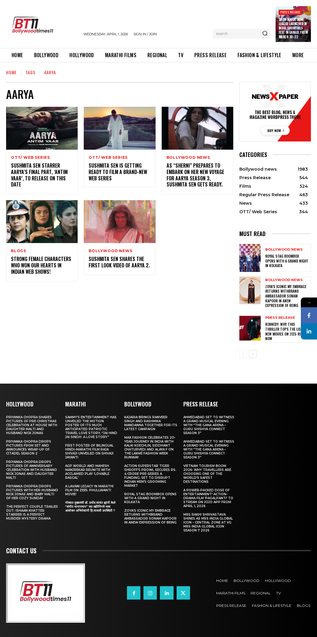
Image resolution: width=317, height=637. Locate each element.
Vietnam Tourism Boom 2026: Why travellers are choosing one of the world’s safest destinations (207, 473)
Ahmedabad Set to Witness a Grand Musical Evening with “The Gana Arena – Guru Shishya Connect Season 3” (208, 425)
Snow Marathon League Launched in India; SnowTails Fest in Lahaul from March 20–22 (293, 28)
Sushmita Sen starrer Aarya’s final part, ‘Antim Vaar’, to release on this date (39, 175)
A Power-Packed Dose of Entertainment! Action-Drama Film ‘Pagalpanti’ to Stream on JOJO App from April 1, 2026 (208, 498)
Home (11, 72)
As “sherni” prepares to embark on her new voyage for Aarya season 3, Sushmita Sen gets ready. (195, 175)
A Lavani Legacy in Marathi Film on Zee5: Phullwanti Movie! (89, 490)
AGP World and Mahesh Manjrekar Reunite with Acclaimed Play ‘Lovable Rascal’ (87, 471)
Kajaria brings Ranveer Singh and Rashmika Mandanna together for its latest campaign (150, 423)
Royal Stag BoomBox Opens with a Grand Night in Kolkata (286, 260)
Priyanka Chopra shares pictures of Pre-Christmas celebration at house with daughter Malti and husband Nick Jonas (31, 425)
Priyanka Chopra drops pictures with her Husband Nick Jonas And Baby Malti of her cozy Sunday (32, 492)
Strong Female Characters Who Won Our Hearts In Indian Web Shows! (41, 265)
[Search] (265, 34)
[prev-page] (243, 354)
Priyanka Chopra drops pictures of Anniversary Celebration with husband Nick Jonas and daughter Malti (31, 469)
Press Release (290, 12)
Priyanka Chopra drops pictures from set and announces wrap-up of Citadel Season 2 (28, 447)
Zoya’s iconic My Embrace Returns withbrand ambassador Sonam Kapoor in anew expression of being (285, 296)
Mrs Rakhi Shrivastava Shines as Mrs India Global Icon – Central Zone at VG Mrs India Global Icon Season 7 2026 (208, 522)
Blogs (18, 251)
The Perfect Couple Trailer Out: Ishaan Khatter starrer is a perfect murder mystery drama (32, 512)
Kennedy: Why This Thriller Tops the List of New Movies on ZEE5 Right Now (286, 331)
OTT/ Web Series (30, 157)
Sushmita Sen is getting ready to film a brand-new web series (118, 172)
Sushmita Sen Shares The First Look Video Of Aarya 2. (119, 262)
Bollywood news (188, 157)
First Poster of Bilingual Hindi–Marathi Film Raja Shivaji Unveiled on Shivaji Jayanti (89, 451)
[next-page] (253, 354)
